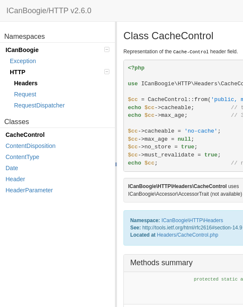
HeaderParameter (29, 190)
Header (15, 179)
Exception (23, 61)
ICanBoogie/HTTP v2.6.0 (48, 10)
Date (12, 168)
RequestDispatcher (39, 105)
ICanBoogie (57, 49)
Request (25, 94)
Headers (25, 83)
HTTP (59, 72)
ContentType (22, 157)
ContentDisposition (31, 145)
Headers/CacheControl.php (187, 235)
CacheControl (25, 134)
